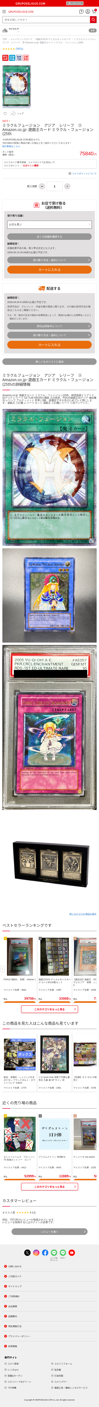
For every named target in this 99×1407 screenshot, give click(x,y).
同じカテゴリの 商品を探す (83, 914)
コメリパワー (61, 1382)
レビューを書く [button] (49, 1232)
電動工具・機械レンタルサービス (71, 1388)
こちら (15, 310)
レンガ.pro (13, 1370)
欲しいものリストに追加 (50, 361)
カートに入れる (49, 269)
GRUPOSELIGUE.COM (20, 11)
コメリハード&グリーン (19, 1382)
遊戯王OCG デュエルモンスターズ (53, 39)
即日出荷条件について (49, 326)
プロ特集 (12, 1388)
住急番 (57, 1370)
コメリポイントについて (84, 173)
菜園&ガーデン (15, 1376)
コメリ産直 (13, 1363)
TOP (4, 39)
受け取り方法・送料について (49, 260)
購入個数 (32, 186)
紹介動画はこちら (11, 146)
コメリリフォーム (63, 1363)
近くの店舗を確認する (49, 236)
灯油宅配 (58, 1376)
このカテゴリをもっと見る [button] (49, 1009)
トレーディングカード (21, 39)
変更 (93, 30)
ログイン (35, 1222)
